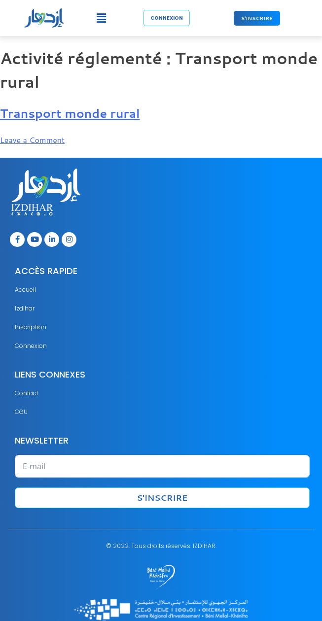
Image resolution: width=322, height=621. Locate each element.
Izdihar (25, 308)
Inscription (30, 327)
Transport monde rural (70, 113)
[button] (101, 18)
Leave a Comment (32, 139)
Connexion (31, 346)
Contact (26, 393)
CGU (21, 412)
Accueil (25, 289)
